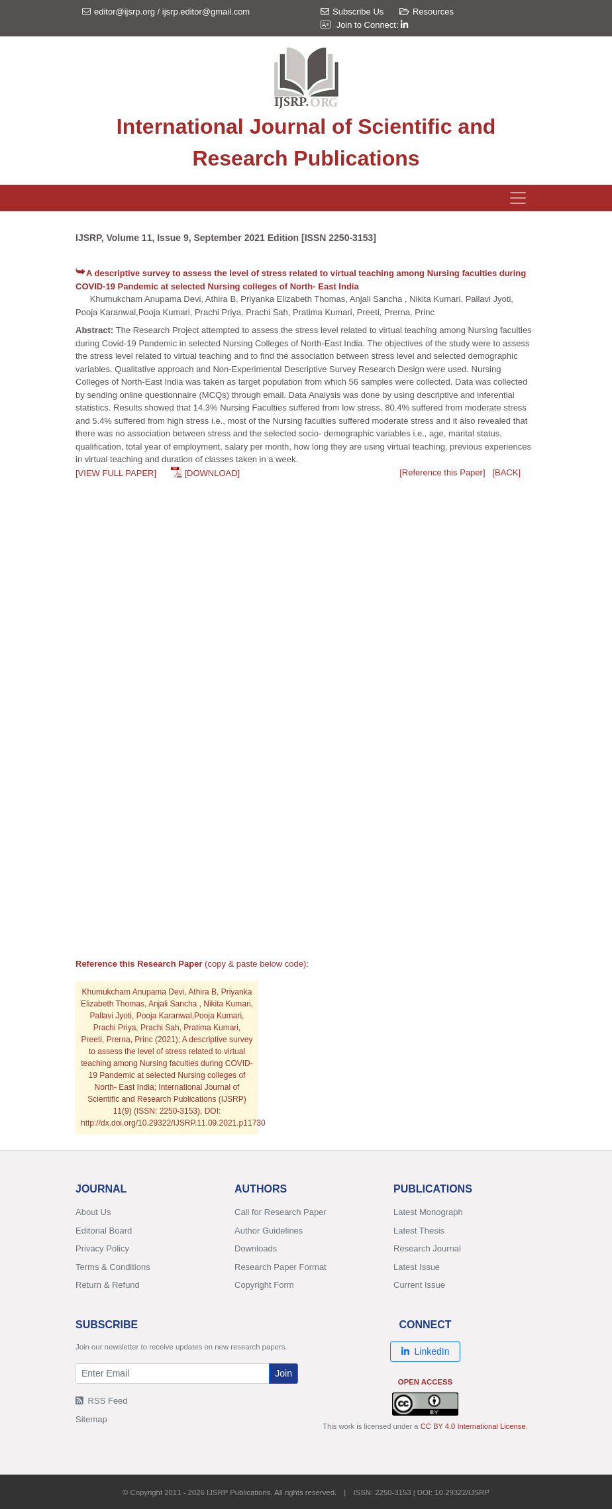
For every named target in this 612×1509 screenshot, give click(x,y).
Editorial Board (104, 1231)
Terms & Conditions (113, 1267)
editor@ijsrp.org (124, 12)
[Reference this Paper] (442, 472)
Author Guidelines (268, 1231)
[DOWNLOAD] (212, 473)
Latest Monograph (428, 1212)
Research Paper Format (280, 1267)
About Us (93, 1212)
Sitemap (91, 1419)
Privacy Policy (102, 1248)
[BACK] (506, 472)
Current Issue (419, 1285)
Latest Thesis (418, 1231)
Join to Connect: (372, 25)
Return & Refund (108, 1285)
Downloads (255, 1248)
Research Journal (427, 1248)
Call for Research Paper (280, 1212)
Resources (426, 12)
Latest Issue (416, 1267)
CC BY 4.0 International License (473, 1426)
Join (283, 1373)
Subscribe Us (352, 12)
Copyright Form (264, 1285)
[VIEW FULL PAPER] (116, 473)
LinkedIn (425, 1351)
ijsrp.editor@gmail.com (206, 12)
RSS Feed (102, 1401)
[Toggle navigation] (517, 198)
